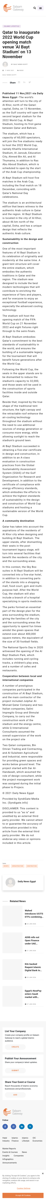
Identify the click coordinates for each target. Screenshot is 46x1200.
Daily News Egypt (20, 64)
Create (15, 1047)
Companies (19, 1156)
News (24, 1152)
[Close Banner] (43, 1174)
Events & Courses (10, 1152)
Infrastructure (17, 866)
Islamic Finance (15, 1139)
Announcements (9, 1163)
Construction (32, 866)
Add (15, 1095)
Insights (5, 1156)
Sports (6, 866)
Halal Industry (6, 1139)
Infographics (7, 1159)
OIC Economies (37, 1139)
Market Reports (9, 1148)
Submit (15, 1070)
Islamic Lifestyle (25, 1139)
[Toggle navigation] (40, 8)
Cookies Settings (23, 1189)
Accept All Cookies (23, 1196)
